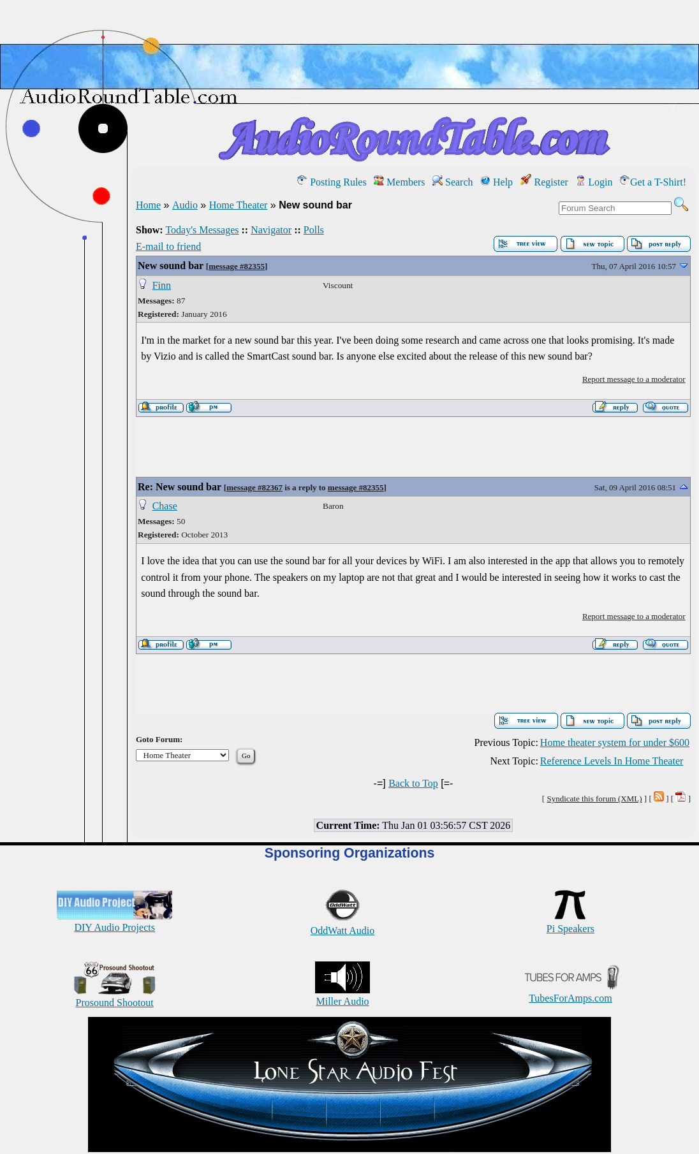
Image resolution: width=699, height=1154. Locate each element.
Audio (185, 205)
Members (399, 182)
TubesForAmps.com (570, 992)
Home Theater (238, 205)
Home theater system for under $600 (614, 742)
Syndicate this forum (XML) (594, 798)
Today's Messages (202, 229)
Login (593, 182)
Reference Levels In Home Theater (611, 761)
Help (496, 182)
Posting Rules (331, 182)
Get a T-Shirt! (653, 182)
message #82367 (254, 487)
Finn (161, 285)
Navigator (271, 229)
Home (148, 205)
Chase (164, 505)
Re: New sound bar (179, 486)
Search (452, 182)
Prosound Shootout (114, 997)
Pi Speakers (570, 923)
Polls (314, 229)
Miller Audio (342, 995)
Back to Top (413, 783)
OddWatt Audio (342, 925)
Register (544, 182)
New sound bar (170, 265)
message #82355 (237, 266)
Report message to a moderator (634, 379)
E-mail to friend (168, 246)
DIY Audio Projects (114, 921)
